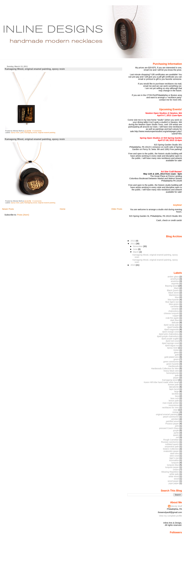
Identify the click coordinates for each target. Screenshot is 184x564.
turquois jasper (172, 467)
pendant (175, 419)
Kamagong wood (30, 132)
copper (175, 316)
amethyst (174, 279)
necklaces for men (170, 407)
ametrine (175, 281)
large (176, 391)
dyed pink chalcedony (169, 334)
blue (177, 297)
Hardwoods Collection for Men (165, 368)
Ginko (176, 350)
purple (176, 430)
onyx (175, 410)
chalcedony (173, 311)
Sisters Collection (171, 449)
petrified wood (172, 421)
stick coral (174, 456)
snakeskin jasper (171, 451)
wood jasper (173, 481)
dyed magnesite (171, 329)
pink (177, 426)
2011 (133, 243)
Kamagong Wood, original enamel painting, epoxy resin (35, 69)
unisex (176, 469)
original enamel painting (46, 132)
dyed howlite (173, 327)
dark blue (174, 320)
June (135, 249)
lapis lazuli (174, 389)
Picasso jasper (172, 423)
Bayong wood (171, 286)
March (136, 252)
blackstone (174, 295)
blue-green (174, 304)
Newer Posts (8, 209)
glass (176, 352)
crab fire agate (172, 318)
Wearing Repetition (170, 472)
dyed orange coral (170, 332)
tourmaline (174, 460)
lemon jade (174, 400)
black (176, 288)
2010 (133, 265)
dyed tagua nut (172, 345)
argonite (175, 283)
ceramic (175, 309)
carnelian (174, 306)
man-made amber (171, 403)
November (138, 246)
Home (62, 209)
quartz (176, 435)
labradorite (174, 387)
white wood (173, 476)
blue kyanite (173, 299)
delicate (175, 322)
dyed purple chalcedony (168, 336)
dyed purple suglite (170, 338)
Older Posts (116, 209)
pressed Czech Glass (169, 428)
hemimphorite (172, 373)
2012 (133, 241)
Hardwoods (173, 366)
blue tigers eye (172, 302)
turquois (175, 463)
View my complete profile (170, 516)
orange (175, 412)
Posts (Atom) (23, 215)
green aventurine (171, 361)
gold (22, 132)
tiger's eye (174, 458)
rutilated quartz (172, 444)
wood (176, 479)
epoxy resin (15, 132)
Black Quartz (173, 290)
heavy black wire (171, 371)
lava (177, 396)
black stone (173, 293)
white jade (174, 474)
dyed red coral (172, 341)
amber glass (173, 276)
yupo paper (173, 483)
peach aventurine (171, 417)
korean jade (173, 384)
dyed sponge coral (170, 343)
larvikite (175, 394)
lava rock (175, 398)
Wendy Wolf (176, 506)
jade (177, 375)
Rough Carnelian (171, 440)
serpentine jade (172, 446)
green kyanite (172, 364)
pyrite (176, 433)
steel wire (174, 453)
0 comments (37, 131)
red (177, 437)
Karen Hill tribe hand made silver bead (161, 382)
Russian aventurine (170, 442)
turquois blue (173, 465)
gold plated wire (171, 357)
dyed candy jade (171, 325)
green (176, 359)
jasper (176, 378)
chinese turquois (171, 313)
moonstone (174, 405)
